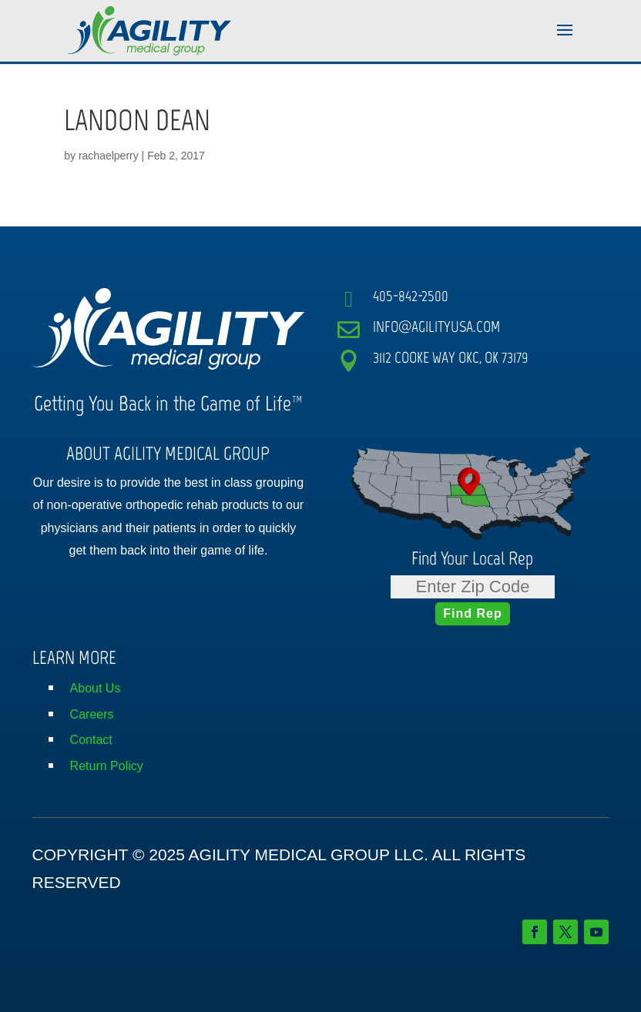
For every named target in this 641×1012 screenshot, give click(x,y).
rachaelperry (109, 155)
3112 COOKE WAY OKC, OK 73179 (451, 357)
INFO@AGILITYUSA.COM (436, 326)
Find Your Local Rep (472, 558)
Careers (92, 714)
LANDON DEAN (137, 120)
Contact (91, 739)
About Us (95, 688)
